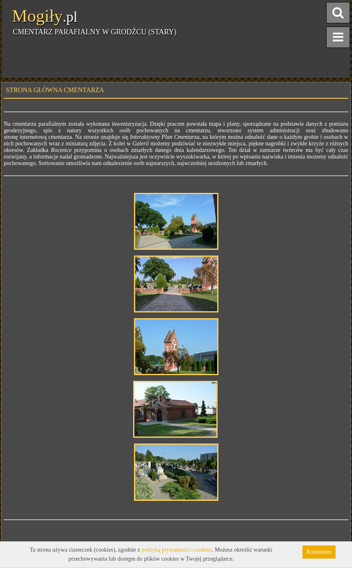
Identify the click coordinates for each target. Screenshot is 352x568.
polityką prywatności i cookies (177, 550)
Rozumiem (319, 552)
